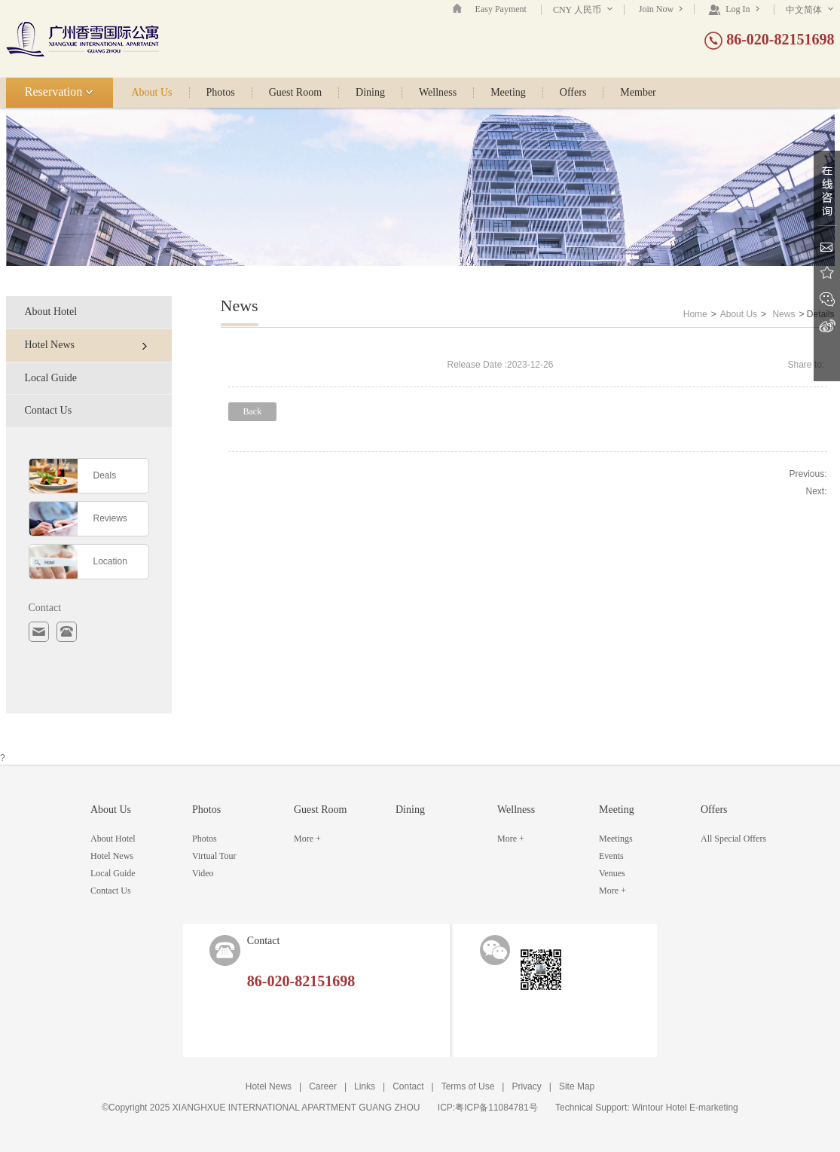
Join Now (661, 9)
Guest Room (295, 92)
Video (203, 873)
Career (323, 1086)
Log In (733, 9)
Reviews (110, 518)
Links (364, 1086)
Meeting (508, 92)
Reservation (59, 91)
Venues (612, 873)
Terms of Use (468, 1086)
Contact (408, 1086)
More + (307, 838)
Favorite (827, 273)
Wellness (438, 92)
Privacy (526, 1086)
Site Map (576, 1086)
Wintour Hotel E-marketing (685, 1107)
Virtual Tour (214, 856)
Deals (105, 475)
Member (637, 92)
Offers (573, 92)
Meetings (616, 838)
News (783, 314)
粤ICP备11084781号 (496, 1107)
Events (611, 856)
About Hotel (51, 311)
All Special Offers (733, 838)
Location (110, 561)
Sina (827, 326)
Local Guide (51, 377)
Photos (220, 92)
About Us (152, 92)
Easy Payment (501, 9)
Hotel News (86, 344)
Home (695, 314)
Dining (370, 92)
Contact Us (48, 410)
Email (827, 247)
